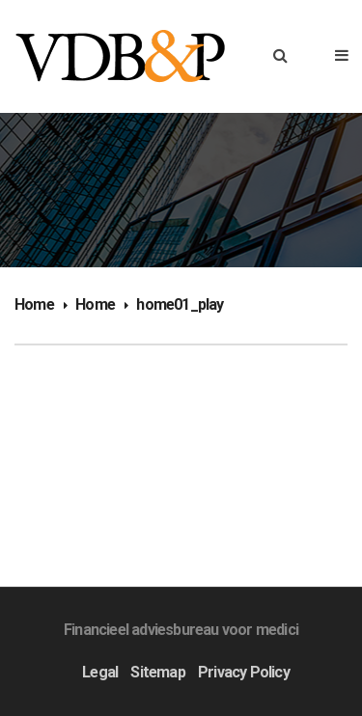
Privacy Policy (244, 672)
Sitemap (157, 672)
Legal (100, 672)
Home (34, 304)
